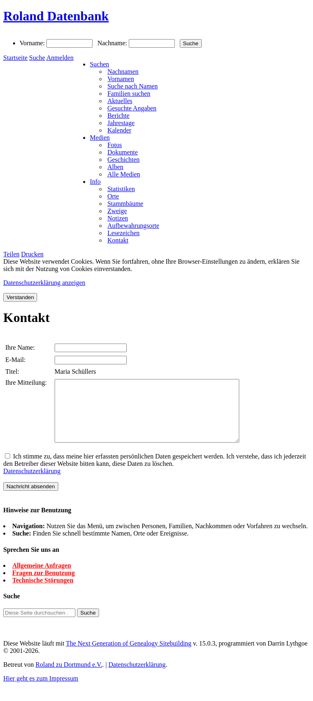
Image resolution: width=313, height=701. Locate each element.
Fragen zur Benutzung (43, 585)
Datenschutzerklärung (31, 483)
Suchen (99, 64)
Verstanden (20, 297)
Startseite (15, 57)
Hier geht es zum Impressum (40, 690)
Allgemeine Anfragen (41, 577)
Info (95, 181)
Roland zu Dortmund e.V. (68, 676)
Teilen (11, 254)
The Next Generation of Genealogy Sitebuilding (129, 655)
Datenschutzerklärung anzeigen (44, 282)
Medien (100, 137)
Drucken (32, 254)
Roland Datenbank (56, 16)
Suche (37, 57)
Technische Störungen (42, 592)
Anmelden (60, 57)
